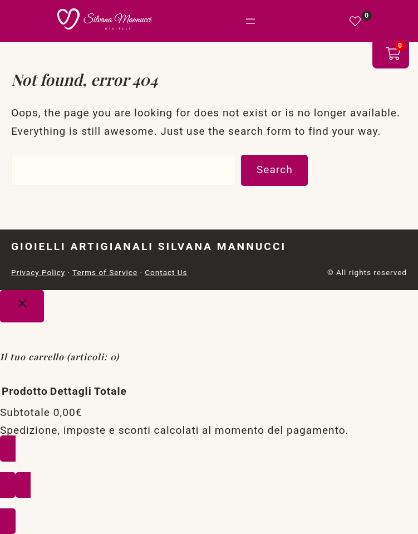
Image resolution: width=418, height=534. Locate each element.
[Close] (22, 306)
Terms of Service (104, 272)
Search (275, 169)
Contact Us (166, 272)
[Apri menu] (250, 21)
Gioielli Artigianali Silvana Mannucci (148, 246)
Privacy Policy (38, 272)
